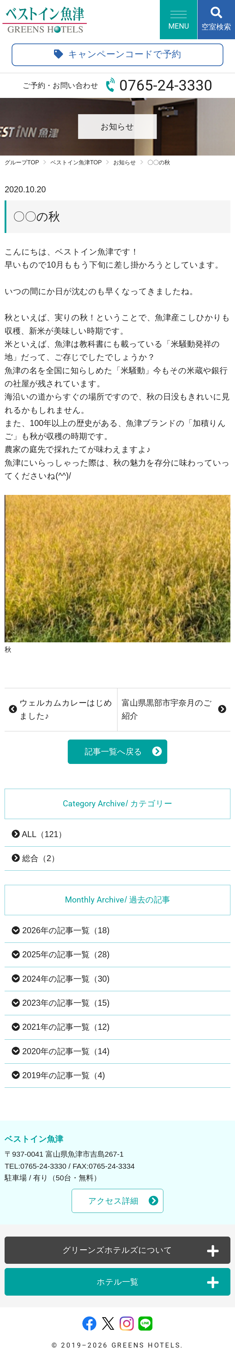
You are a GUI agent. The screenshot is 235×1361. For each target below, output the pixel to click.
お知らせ (124, 162)
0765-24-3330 (165, 85)
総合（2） (35, 858)
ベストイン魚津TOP (76, 162)
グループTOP (22, 162)
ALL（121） (39, 834)
